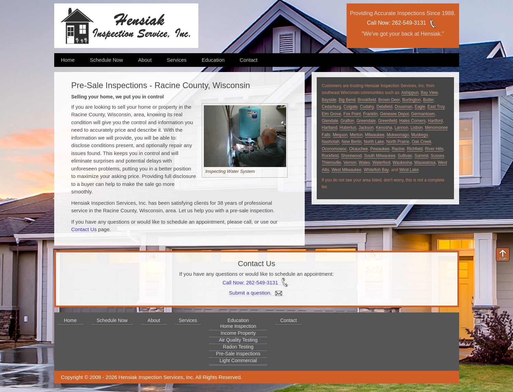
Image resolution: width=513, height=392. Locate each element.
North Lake (374, 141)
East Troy (436, 106)
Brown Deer (389, 99)
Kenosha (384, 127)
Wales (364, 162)
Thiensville (331, 162)
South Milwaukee (379, 155)
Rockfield (330, 155)
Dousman (403, 106)
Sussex (437, 155)
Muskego (419, 134)
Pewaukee (379, 148)
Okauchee (358, 148)
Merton (356, 134)
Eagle (420, 106)
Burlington (411, 99)
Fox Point (352, 113)
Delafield (384, 106)
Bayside (329, 99)
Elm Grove (331, 113)
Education (213, 60)
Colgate (350, 106)
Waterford (381, 162)
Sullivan (405, 155)
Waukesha (402, 162)
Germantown (423, 113)
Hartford (435, 120)
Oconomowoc (334, 148)
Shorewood (351, 155)
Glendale (330, 120)
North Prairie (397, 141)
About (145, 60)
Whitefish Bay (376, 169)
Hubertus (348, 127)
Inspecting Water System (230, 171)
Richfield (415, 148)
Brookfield (367, 99)
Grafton (347, 120)
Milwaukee (375, 134)
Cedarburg (331, 106)
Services (177, 60)
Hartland (329, 127)
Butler (428, 99)
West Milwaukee (346, 169)
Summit (422, 155)
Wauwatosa (424, 162)
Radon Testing (238, 346)
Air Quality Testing (238, 340)
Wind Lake (409, 169)
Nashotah (330, 141)
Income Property (238, 333)
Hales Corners (412, 120)
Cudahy (367, 106)
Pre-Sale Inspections (238, 353)
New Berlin (352, 141)
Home (68, 60)
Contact (249, 60)
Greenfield (387, 120)
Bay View (429, 92)
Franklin (370, 113)
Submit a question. (256, 293)
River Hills (434, 148)
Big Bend (347, 99)
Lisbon (416, 127)
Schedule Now (106, 60)
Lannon (401, 127)
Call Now (378, 23)
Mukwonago (398, 134)
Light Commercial (238, 360)
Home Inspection (238, 326)
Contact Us (84, 229)
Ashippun (410, 92)
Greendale (366, 120)
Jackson (366, 127)
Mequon (340, 134)
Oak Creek (421, 141)
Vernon (350, 162)
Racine (398, 148)
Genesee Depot (394, 113)
